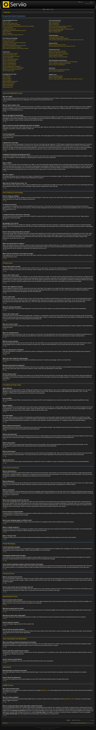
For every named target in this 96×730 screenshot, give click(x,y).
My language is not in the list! (9, 44)
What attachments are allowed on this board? (59, 69)
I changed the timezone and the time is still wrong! (14, 42)
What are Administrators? (55, 21)
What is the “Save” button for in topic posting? (13, 67)
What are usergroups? (54, 24)
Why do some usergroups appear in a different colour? (61, 29)
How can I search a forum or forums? (57, 51)
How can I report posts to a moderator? (12, 66)
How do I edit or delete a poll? (9, 60)
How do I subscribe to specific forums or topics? (60, 63)
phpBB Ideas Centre (69, 698)
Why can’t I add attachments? (9, 63)
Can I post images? (7, 79)
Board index (7, 12)
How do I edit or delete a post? (10, 54)
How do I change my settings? (9, 39)
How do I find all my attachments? (56, 71)
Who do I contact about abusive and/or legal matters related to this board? (66, 78)
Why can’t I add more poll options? (11, 59)
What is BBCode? (7, 75)
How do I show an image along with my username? (14, 45)
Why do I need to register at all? (10, 23)
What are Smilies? (7, 78)
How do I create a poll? (8, 57)
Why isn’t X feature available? (56, 77)
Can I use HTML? (7, 77)
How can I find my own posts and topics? (58, 56)
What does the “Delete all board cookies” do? (13, 34)
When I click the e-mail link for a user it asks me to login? (16, 48)
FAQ (44, 9)
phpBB (41, 727)
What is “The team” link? (54, 31)
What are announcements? (9, 82)
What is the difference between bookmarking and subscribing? (63, 61)
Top (5, 101)
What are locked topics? (8, 85)
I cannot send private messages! (56, 36)
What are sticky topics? (8, 84)
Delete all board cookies (80, 722)
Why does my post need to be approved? (12, 69)
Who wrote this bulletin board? (56, 76)
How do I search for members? (56, 55)
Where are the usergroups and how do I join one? (60, 26)
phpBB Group (44, 690)
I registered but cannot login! (9, 29)
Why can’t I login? (7, 21)
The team (73, 722)
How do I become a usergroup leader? (57, 27)
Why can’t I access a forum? (9, 62)
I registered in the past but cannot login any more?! (14, 30)
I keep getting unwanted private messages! (59, 38)
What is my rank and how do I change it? (12, 47)
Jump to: (68, 720)
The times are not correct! (8, 41)
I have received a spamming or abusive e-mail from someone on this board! (66, 39)
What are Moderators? (54, 23)
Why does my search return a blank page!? (59, 54)
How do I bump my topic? (8, 70)
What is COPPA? (7, 31)
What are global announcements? (10, 81)
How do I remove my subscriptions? (57, 64)
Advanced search (89, 3)
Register (48, 9)
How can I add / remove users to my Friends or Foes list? (62, 46)
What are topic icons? (8, 87)
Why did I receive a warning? (9, 64)
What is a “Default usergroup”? (56, 30)
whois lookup (16, 709)
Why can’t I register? (7, 33)
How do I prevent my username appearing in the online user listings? (18, 26)
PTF (54, 728)
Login (52, 9)
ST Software (48, 728)
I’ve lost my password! (8, 27)
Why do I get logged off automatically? (11, 24)
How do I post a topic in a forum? (10, 53)
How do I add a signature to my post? (11, 56)
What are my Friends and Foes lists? (57, 44)
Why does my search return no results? (58, 52)
